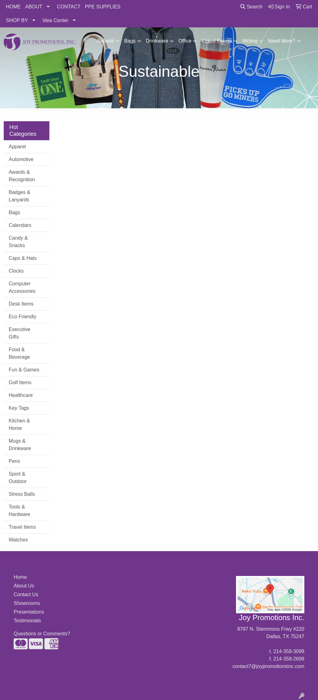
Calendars (20, 225)
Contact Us (26, 594)
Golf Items (20, 382)
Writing (250, 41)
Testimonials (27, 620)
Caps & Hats (23, 258)
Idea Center (56, 20)
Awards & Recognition (22, 175)
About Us (24, 585)
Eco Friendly (22, 316)
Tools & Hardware (19, 510)
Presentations (29, 612)
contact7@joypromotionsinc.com (268, 666)
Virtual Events (217, 41)
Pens (14, 461)
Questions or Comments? (42, 633)
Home (20, 577)
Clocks (16, 271)
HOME (13, 6)
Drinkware (157, 41)
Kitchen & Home (19, 424)
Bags (129, 41)
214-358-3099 (288, 651)
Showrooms (27, 603)
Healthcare (21, 395)
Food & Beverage (19, 353)
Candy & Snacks (18, 241)
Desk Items (21, 303)
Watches (18, 539)
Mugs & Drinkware (20, 444)
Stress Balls (22, 494)
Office (185, 41)
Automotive (21, 159)
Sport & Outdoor (18, 477)
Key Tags (19, 408)
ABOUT (33, 6)
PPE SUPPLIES (102, 6)
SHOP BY (17, 20)
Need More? (281, 41)
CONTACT (68, 6)
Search (251, 6)
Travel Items (22, 527)
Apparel (105, 41)
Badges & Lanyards (19, 196)
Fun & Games (24, 369)
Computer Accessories (22, 287)
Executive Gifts (19, 333)
